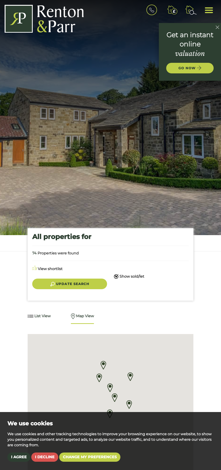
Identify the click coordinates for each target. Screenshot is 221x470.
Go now (189, 68)
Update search (69, 284)
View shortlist (47, 269)
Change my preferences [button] (90, 457)
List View (39, 316)
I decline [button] (45, 457)
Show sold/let (129, 276)
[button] (110, 387)
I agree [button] (19, 457)
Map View (82, 316)
